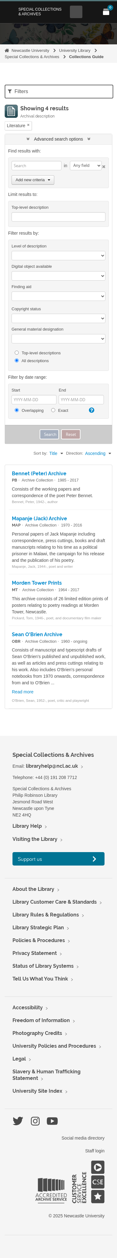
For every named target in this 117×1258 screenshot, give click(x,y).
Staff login (95, 1150)
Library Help (27, 826)
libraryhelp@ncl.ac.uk (52, 766)
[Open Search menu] (76, 12)
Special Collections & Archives (39, 11)
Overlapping (29, 410)
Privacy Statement (34, 953)
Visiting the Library (34, 839)
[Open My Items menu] (106, 12)
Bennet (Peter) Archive (39, 474)
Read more (22, 691)
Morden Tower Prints (37, 583)
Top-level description (30, 207)
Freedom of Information (41, 1020)
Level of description (29, 246)
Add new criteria (33, 179)
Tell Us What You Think (40, 979)
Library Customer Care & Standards (54, 902)
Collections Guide (86, 56)
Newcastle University (30, 50)
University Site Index (37, 1091)
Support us (30, 858)
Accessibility (27, 1008)
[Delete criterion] (103, 165)
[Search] (36, 165)
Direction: (74, 453)
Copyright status (26, 309)
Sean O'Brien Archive (37, 634)
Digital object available (32, 266)
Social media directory (83, 1138)
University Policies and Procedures (54, 1046)
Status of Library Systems (43, 966)
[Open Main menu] (91, 12)
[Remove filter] (28, 124)
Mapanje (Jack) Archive (39, 519)
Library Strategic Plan (38, 928)
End (62, 390)
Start (16, 390)
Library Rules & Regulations (45, 915)
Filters (18, 91)
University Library (74, 50)
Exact (59, 410)
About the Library (33, 889)
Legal (19, 1059)
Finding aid (22, 286)
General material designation (37, 329)
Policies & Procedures (38, 940)
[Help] (91, 410)
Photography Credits (37, 1033)
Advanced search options (58, 139)
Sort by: (40, 453)
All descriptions (32, 360)
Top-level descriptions (38, 353)
